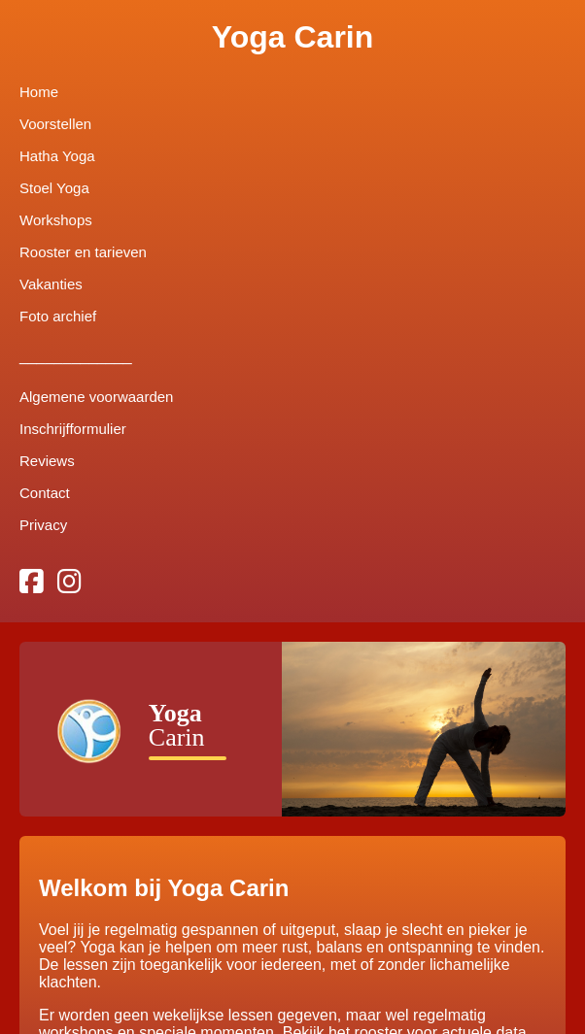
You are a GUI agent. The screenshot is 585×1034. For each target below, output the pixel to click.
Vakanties (51, 284)
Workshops (55, 220)
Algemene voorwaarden (96, 396)
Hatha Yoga (57, 156)
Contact (44, 492)
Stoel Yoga (54, 188)
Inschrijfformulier (72, 428)
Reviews (47, 460)
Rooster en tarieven (83, 252)
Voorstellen (55, 124)
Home (38, 91)
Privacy (43, 525)
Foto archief (57, 316)
